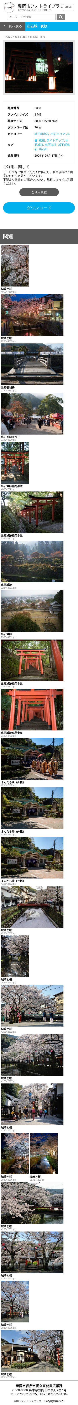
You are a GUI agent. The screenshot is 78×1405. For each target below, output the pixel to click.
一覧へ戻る (13, 26)
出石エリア (58, 134)
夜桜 (42, 140)
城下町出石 (42, 134)
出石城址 (51, 144)
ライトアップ (55, 140)
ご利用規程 (39, 192)
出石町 (43, 149)
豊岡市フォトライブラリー (29, 1401)
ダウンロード (39, 208)
